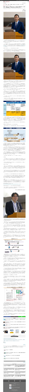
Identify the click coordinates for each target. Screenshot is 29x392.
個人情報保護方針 (15, 383)
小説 (20, 4)
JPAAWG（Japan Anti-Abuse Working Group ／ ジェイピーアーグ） (9, 338)
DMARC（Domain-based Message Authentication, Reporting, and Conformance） (11, 339)
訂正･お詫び (22, 4)
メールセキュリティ (20, 339)
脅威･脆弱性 (11, 4)
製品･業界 (18, 4)
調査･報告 (14, 4)
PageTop (24, 344)
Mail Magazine (20, 381)
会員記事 (6, 4)
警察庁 (24, 339)
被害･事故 (8, 4)
